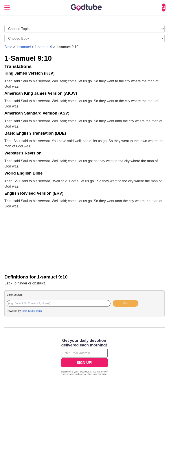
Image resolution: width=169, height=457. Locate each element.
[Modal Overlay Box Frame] (84, 357)
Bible (8, 47)
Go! (125, 303)
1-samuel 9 (43, 47)
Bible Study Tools (32, 310)
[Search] (163, 7)
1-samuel (23, 47)
